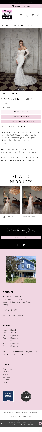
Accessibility (34, 417)
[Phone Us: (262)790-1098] (27, 16)
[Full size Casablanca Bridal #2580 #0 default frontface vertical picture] (21, 60)
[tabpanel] (21, 60)
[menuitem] (21, 16)
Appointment (8, 373)
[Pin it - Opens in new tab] (13, 94)
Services (6, 382)
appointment (25, 164)
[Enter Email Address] (21, 242)
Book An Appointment (21, 119)
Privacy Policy (8, 417)
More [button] (5, 148)
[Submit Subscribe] (38, 242)
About (5, 379)
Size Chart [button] (6, 108)
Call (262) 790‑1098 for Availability (21, 125)
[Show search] (39, 16)
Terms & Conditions (21, 417)
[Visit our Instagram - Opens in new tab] (24, 249)
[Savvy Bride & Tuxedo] (7, 16)
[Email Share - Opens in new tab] (16, 94)
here (22, 431)
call (3, 164)
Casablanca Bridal (22, 26)
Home (5, 26)
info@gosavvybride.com (13, 320)
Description (9, 130)
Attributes (23, 130)
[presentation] (10, 204)
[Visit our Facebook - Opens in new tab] (17, 249)
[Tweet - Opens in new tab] (9, 94)
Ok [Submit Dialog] (40, 428)
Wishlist (6, 376)
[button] (21, 16)
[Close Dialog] (1, 428)
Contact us (23, 156)
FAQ (5, 387)
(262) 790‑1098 (10, 315)
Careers (6, 384)
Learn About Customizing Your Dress (21, 2)
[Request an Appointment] (21, 6)
